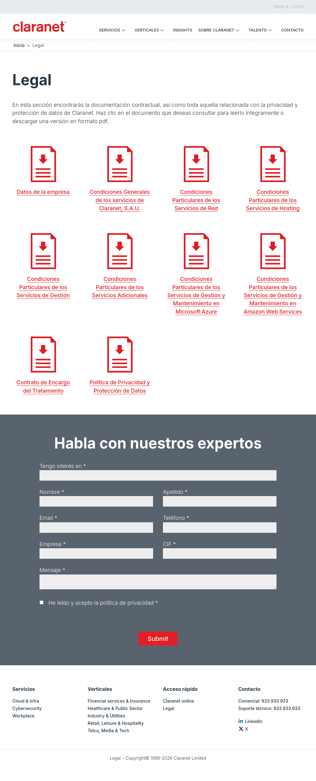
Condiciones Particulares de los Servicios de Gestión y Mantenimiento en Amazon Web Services (272, 295)
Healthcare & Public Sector (115, 708)
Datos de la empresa (43, 192)
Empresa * (53, 544)
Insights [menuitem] (182, 29)
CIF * (169, 544)
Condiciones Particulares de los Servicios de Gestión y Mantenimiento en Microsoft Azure (196, 295)
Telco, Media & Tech (108, 730)
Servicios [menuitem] (113, 29)
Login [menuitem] (298, 6)
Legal (168, 708)
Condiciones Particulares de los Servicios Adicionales (120, 287)
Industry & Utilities (106, 715)
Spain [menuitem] (281, 6)
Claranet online (178, 701)
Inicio (19, 45)
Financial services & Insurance (119, 701)
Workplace (23, 715)
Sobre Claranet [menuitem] (220, 29)
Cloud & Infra (25, 701)
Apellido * (175, 492)
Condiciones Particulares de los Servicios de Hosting (273, 200)
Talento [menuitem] (261, 29)
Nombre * (52, 492)
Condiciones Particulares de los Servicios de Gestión (43, 287)
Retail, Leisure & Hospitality (116, 723)
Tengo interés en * (63, 466)
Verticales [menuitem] (151, 29)
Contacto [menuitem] (292, 29)
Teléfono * (176, 518)
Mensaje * (52, 570)
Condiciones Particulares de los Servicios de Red (196, 200)
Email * (48, 518)
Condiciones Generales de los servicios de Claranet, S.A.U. (119, 200)
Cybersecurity (27, 708)
